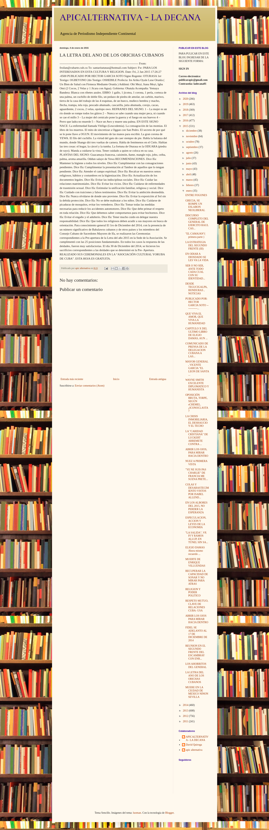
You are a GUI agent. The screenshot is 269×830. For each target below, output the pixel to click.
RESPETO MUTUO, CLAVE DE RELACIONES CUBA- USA (196, 605)
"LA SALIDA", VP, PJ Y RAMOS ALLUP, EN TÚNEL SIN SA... (196, 537)
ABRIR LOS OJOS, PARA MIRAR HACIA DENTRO (196, 452)
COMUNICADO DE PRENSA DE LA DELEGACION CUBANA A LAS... (196, 350)
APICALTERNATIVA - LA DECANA (130, 17)
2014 (186, 705)
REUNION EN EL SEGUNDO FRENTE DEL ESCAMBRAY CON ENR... (195, 652)
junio (189, 163)
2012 (186, 716)
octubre (190, 141)
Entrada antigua (157, 379)
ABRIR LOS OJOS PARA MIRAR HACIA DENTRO (196, 619)
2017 (186, 115)
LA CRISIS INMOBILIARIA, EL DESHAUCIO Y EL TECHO (196, 421)
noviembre (192, 136)
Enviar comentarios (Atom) (89, 385)
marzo (189, 179)
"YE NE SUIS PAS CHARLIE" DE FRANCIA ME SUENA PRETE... (196, 474)
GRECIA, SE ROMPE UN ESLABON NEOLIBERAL (195, 205)
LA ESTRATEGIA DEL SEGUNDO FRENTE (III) (196, 245)
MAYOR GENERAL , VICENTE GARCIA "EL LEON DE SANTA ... (197, 368)
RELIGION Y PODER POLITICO (192, 592)
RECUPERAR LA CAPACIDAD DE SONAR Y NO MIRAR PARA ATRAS (196, 577)
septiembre (192, 147)
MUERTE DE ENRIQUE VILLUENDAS (195, 562)
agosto (190, 152)
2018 (186, 109)
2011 (186, 721)
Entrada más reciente (72, 379)
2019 (186, 104)
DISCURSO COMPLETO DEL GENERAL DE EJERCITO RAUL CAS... (196, 222)
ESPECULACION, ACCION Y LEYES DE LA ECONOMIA (195, 522)
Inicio (116, 379)
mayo (189, 168)
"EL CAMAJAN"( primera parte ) (195, 235)
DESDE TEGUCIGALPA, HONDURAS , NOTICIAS (196, 288)
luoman (137, 812)
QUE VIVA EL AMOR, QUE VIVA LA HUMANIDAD (195, 318)
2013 (186, 710)
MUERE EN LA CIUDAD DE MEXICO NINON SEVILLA (196, 692)
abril (189, 174)
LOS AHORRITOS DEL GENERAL (196, 665)
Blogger (169, 812)
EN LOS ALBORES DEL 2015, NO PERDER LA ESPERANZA (196, 507)
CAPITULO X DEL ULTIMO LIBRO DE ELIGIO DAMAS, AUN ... (196, 333)
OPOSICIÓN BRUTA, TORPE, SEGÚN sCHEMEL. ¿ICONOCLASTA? (196, 402)
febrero (190, 185)
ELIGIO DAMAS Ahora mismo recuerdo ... (195, 550)
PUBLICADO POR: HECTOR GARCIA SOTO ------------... (197, 303)
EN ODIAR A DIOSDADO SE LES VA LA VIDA (196, 257)
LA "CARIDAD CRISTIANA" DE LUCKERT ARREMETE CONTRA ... (196, 438)
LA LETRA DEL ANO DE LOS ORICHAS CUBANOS (194, 677)
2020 (186, 98)
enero (189, 190)
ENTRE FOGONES (196, 195)
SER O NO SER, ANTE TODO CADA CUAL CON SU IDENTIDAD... (195, 272)
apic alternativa (194, 749)
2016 (186, 120)
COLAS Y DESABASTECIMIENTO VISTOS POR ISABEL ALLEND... (197, 491)
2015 (186, 126)
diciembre (191, 130)
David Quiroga (194, 744)
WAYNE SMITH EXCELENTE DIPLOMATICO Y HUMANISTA (197, 384)
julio (189, 158)
